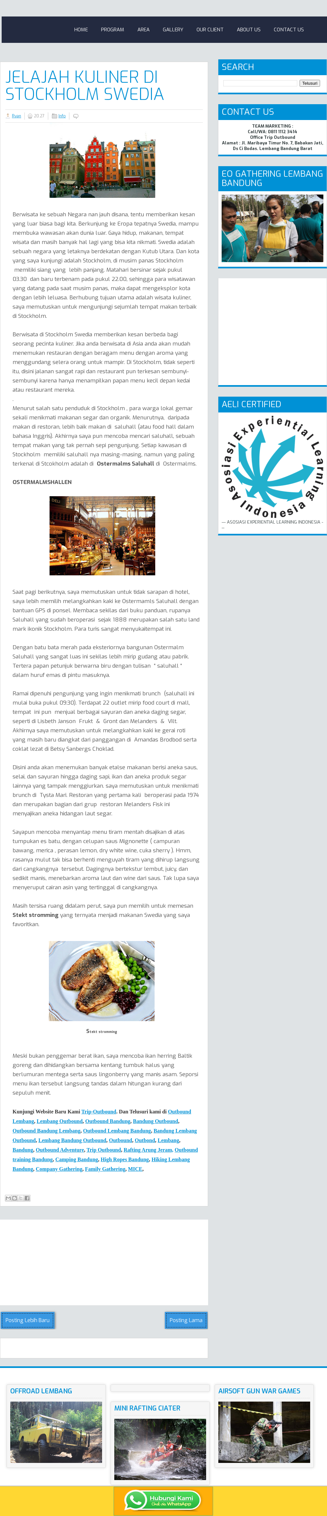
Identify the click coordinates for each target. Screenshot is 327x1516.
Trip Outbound (104, 1150)
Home (81, 29)
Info (62, 116)
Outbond (145, 1140)
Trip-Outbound (98, 1111)
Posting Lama (186, 1320)
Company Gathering (59, 1169)
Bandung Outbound (155, 1121)
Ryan (16, 116)
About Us (249, 29)
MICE (135, 1169)
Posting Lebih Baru (28, 1320)
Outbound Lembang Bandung (117, 1131)
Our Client (210, 29)
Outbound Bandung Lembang (46, 1131)
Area (143, 29)
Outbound (120, 1140)
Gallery (173, 29)
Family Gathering (105, 1169)
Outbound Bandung (107, 1121)
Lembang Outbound (60, 1121)
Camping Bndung (76, 1159)
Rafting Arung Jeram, (148, 1150)
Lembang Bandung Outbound (72, 1140)
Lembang (168, 1140)
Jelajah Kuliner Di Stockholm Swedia (84, 86)
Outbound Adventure (60, 1150)
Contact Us (289, 29)
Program (112, 29)
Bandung (23, 1150)
